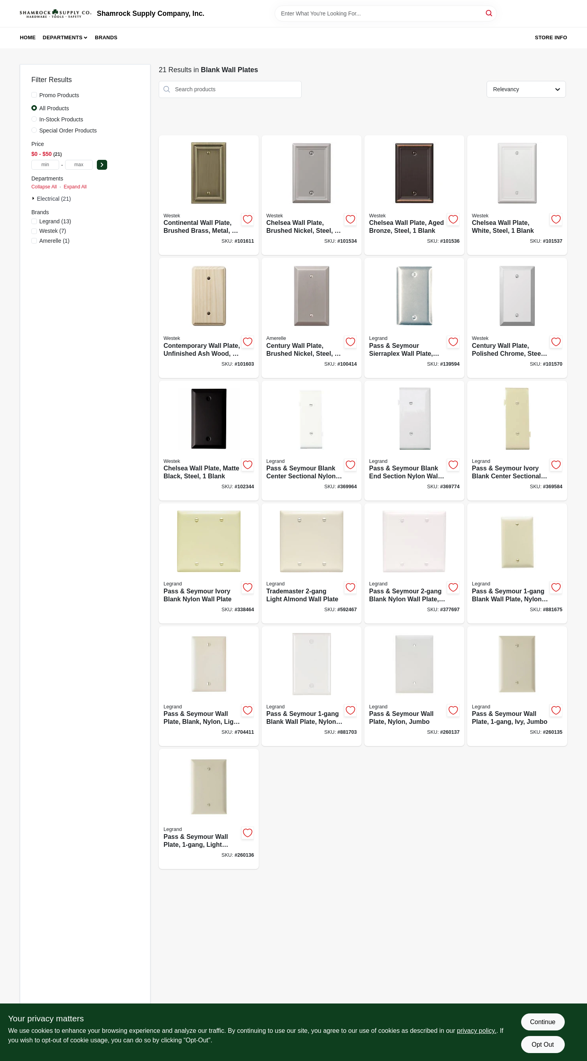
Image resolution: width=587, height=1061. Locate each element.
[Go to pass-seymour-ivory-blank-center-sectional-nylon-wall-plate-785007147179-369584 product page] (517, 441)
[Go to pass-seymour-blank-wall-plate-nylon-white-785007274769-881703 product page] (312, 686)
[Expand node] (34, 198)
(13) (55, 221)
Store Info (551, 37)
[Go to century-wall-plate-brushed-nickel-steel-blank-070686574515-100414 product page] (312, 318)
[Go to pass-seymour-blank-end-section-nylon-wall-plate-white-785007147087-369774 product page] (414, 441)
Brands (106, 37)
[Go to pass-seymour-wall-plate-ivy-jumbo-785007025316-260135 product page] (517, 686)
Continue (542, 1022)
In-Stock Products (61, 119)
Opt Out (542, 1044)
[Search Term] (386, 13)
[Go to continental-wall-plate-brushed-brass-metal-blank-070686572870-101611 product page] (209, 195)
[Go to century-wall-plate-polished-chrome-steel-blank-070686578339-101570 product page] (517, 318)
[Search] (489, 12)
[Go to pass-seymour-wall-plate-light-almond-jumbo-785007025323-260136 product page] (209, 809)
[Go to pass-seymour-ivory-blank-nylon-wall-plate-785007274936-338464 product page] (209, 563)
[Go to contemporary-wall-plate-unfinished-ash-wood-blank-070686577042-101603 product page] (209, 318)
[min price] (45, 165)
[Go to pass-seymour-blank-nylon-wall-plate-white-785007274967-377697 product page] (414, 563)
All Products (54, 108)
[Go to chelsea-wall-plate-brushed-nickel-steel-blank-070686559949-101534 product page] (312, 195)
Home (28, 37)
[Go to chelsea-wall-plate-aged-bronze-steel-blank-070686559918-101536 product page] (414, 195)
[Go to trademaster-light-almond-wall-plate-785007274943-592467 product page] (312, 563)
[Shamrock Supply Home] (55, 13)
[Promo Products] (34, 95)
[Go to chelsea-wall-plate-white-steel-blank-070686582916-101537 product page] (517, 195)
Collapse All (44, 187)
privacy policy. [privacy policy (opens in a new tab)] (476, 1030)
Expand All (75, 187)
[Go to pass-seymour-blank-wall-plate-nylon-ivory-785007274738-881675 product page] (517, 563)
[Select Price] (102, 165)
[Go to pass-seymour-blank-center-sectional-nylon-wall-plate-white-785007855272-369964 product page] (312, 441)
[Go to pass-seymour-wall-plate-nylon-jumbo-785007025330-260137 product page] (414, 686)
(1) (54, 241)
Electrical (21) (54, 199)
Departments (63, 37)
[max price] (79, 165)
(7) (52, 231)
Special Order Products (68, 130)
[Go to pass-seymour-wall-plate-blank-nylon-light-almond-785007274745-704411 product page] (209, 686)
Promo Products (59, 95)
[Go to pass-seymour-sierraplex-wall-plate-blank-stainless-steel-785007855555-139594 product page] (414, 318)
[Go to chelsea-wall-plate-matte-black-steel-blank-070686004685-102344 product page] (209, 441)
